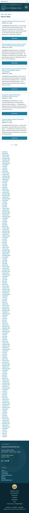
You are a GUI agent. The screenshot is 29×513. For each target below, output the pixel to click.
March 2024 (5, 189)
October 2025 (5, 161)
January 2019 (5, 287)
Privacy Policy (20, 507)
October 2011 (5, 425)
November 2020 (6, 252)
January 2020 (5, 268)
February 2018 (5, 305)
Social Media (14, 497)
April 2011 (4, 435)
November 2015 (6, 346)
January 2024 (5, 192)
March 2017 (5, 323)
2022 (6, 14)
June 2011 (4, 431)
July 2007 (4, 436)
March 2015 (5, 359)
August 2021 (5, 237)
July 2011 (4, 430)
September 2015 (6, 349)
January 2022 (5, 229)
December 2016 (6, 326)
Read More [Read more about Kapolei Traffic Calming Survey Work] (14, 38)
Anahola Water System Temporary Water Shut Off (13, 120)
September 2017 (6, 313)
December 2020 (6, 250)
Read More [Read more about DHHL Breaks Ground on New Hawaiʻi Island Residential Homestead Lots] (14, 63)
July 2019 (4, 278)
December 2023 (6, 194)
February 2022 (5, 227)
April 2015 (4, 357)
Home (2, 14)
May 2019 (4, 281)
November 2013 (6, 384)
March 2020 (5, 265)
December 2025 (6, 158)
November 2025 (6, 160)
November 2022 (6, 213)
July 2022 (4, 219)
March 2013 (5, 397)
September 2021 (6, 236)
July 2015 (4, 352)
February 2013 (5, 399)
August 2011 (5, 428)
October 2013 (5, 386)
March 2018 (5, 304)
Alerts (14, 501)
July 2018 (4, 297)
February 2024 (5, 190)
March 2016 (5, 341)
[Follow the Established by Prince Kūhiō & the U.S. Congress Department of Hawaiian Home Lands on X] (6, 461)
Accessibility (14, 507)
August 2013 (5, 389)
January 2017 (5, 325)
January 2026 (5, 156)
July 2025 (4, 166)
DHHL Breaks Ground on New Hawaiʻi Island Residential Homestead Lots (14, 44)
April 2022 (4, 224)
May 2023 (4, 205)
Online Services (14, 495)
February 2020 (5, 266)
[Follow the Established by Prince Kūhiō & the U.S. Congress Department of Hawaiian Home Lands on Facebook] (2, 461)
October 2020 (5, 253)
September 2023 (6, 198)
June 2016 (4, 336)
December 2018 (6, 289)
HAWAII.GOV (14, 491)
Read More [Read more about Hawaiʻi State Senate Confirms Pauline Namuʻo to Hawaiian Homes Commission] (14, 89)
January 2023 (5, 210)
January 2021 (5, 249)
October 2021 (5, 234)
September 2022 (6, 216)
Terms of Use (8, 507)
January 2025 (5, 174)
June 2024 (4, 184)
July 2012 (4, 410)
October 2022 (5, 215)
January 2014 (5, 381)
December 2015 (6, 344)
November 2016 (6, 328)
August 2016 (5, 333)
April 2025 (4, 169)
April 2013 (4, 396)
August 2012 (5, 409)
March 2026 (5, 153)
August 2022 (5, 218)
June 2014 (4, 373)
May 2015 (4, 355)
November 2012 (6, 404)
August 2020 (5, 257)
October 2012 (5, 405)
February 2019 (5, 286)
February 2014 (5, 380)
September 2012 (6, 407)
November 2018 (6, 291)
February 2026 (5, 155)
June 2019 (4, 279)
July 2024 (4, 182)
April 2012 (4, 415)
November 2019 (6, 271)
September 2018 (6, 294)
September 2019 (6, 274)
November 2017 (6, 310)
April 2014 (4, 376)
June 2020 (4, 260)
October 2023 (5, 197)
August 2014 (5, 370)
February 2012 (5, 418)
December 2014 (6, 363)
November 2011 (6, 423)
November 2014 (6, 365)
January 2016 (5, 342)
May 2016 (4, 337)
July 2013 (4, 391)
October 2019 (5, 273)
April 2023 (4, 206)
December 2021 (6, 231)
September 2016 (6, 331)
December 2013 (6, 383)
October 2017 (5, 312)
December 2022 (6, 211)
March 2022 (5, 226)
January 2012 (5, 420)
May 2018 (4, 300)
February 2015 (5, 360)
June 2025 (4, 168)
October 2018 (5, 292)
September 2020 (6, 255)
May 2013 (4, 394)
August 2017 (5, 315)
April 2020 (4, 263)
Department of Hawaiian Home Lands (11, 8)
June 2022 (4, 221)
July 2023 (4, 202)
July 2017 (4, 316)
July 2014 (4, 371)
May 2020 (4, 261)
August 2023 (5, 200)
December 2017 (6, 308)
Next (16, 144)
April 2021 (4, 244)
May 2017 (4, 320)
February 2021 (5, 247)
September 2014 (6, 368)
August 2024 (5, 181)
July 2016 (4, 334)
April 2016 (4, 339)
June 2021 (4, 240)
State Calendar (14, 499)
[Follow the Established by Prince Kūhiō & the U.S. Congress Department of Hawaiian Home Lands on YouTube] (8, 461)
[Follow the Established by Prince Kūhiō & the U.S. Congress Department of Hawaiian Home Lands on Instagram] (4, 461)
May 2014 (4, 375)
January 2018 (5, 307)
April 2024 (4, 187)
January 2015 (5, 362)
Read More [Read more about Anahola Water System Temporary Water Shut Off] (14, 138)
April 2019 (4, 282)
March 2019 (5, 284)
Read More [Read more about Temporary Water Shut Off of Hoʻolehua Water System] (14, 113)
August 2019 (5, 276)
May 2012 (4, 414)
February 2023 (5, 208)
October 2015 (5, 347)
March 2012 (5, 417)
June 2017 (4, 318)
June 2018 (4, 299)
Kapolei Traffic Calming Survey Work (13, 21)
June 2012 (4, 412)
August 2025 (5, 164)
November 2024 (6, 177)
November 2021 (6, 232)
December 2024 (6, 176)
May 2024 (4, 185)
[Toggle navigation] (26, 7)
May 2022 (4, 223)
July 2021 (4, 239)
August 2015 (5, 350)
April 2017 (4, 321)
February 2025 (5, 172)
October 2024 (5, 179)
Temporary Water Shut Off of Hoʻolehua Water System (11, 95)
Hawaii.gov (5, 1)
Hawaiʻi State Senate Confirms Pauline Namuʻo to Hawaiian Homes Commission (14, 70)
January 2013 (5, 401)
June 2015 (4, 354)
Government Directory (14, 493)
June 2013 (4, 392)
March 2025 (5, 171)
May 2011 (4, 433)
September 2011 (6, 426)
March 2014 (5, 378)
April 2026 (4, 151)
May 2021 (4, 242)
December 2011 (6, 422)
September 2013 (6, 388)
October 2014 (5, 367)
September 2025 (6, 163)
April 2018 (4, 302)
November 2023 (6, 195)
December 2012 (6, 402)
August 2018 (5, 295)
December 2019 (6, 270)
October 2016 (5, 329)
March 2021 (5, 245)
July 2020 (4, 258)
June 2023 (4, 203)
